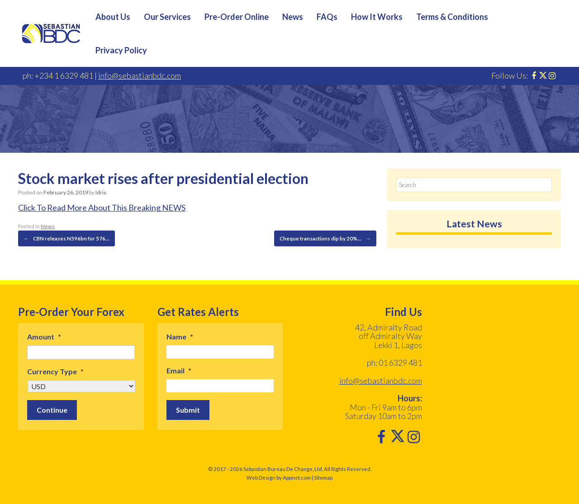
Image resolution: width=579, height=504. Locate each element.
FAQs (327, 17)
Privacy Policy (121, 50)
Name (179, 335)
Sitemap (323, 477)
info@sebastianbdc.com (139, 75)
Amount (44, 335)
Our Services (167, 17)
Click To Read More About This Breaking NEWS (101, 207)
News (292, 17)
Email (178, 369)
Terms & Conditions (452, 17)
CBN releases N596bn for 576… (63, 238)
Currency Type (55, 370)
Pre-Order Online (236, 17)
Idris (100, 192)
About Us (112, 17)
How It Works (377, 17)
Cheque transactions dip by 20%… (327, 238)
